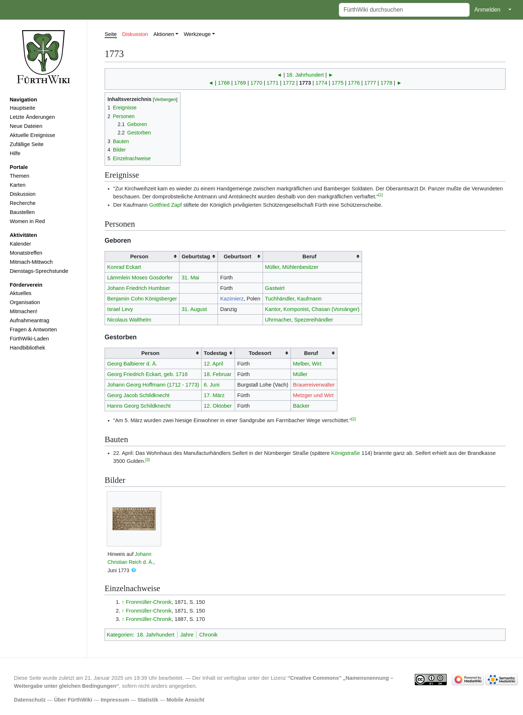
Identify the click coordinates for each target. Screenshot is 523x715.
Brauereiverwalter (314, 385)
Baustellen (22, 212)
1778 (386, 83)
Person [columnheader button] (139, 256)
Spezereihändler (313, 320)
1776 (354, 83)
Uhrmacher (278, 320)
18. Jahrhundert (305, 75)
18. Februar (217, 374)
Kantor (273, 309)
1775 (338, 83)
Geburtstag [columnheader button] (196, 256)
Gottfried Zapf (165, 205)
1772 (289, 83)
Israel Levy (120, 309)
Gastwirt (275, 288)
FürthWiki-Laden (29, 339)
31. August (194, 309)
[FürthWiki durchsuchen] (404, 10)
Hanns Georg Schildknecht (139, 406)
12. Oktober (218, 406)
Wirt (316, 364)
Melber (301, 364)
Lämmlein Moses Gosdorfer (140, 277)
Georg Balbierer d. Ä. (132, 364)
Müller (272, 267)
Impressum (115, 700)
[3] (147, 459)
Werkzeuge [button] (197, 34)
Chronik (208, 635)
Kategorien (120, 635)
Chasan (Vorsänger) (336, 309)
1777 (370, 83)
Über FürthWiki (73, 700)
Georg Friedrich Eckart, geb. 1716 (147, 374)
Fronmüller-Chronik (149, 602)
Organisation (25, 302)
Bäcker (301, 406)
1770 (256, 83)
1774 (321, 83)
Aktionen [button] (163, 34)
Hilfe (15, 153)
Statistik (147, 700)
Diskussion (23, 194)
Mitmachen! (23, 311)
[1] (380, 195)
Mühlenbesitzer (300, 267)
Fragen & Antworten (33, 329)
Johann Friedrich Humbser (138, 288)
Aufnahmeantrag (29, 320)
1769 (240, 83)
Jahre (187, 635)
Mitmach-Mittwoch (31, 262)
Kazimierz (232, 299)
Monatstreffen (26, 253)
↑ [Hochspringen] (123, 602)
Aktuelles (21, 293)
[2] (353, 419)
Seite (111, 34)
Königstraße (345, 453)
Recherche (23, 203)
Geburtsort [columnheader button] (237, 256)
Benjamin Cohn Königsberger (142, 299)
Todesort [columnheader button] (260, 353)
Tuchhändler (279, 299)
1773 (305, 83)
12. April (213, 364)
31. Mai (190, 277)
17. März (214, 395)
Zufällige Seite (27, 144)
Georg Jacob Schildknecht (138, 395)
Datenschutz (30, 700)
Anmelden (487, 10)
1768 (224, 83)
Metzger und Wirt (313, 395)
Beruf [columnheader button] (309, 256)
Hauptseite (22, 108)
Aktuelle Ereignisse (32, 135)
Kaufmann (309, 299)
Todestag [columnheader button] (215, 353)
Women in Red (27, 221)
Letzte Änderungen (32, 117)
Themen (19, 176)
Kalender (20, 244)
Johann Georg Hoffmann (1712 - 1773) (153, 385)
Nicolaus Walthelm (129, 320)
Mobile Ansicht (185, 700)
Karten (17, 185)
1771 (273, 83)
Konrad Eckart (124, 267)
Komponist (296, 309)
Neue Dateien (26, 126)
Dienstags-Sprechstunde (39, 271)
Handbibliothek (27, 348)
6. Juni (211, 385)
